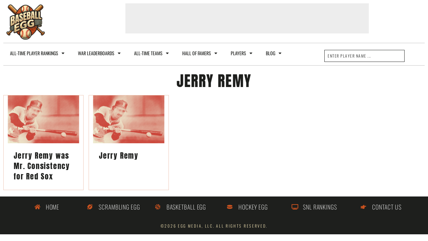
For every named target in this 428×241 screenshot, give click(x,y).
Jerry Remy (118, 155)
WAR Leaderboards (99, 53)
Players (241, 53)
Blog (274, 53)
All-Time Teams (151, 53)
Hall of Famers (199, 53)
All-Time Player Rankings (37, 53)
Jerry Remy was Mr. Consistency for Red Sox (42, 166)
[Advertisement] (247, 18)
